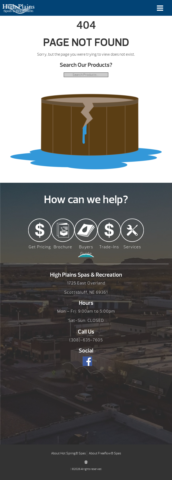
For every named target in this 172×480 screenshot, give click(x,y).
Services (132, 247)
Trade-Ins (109, 247)
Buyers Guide (86, 250)
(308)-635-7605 (86, 340)
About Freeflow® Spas (105, 453)
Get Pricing (40, 247)
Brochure (63, 247)
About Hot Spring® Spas (68, 453)
